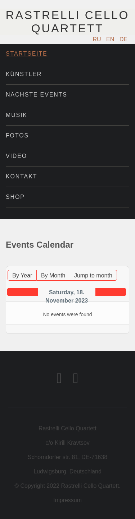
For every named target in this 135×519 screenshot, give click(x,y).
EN (111, 39)
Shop (15, 197)
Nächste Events (36, 95)
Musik (16, 115)
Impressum (67, 500)
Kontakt (21, 176)
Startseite (27, 54)
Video (16, 156)
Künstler (24, 74)
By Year (22, 275)
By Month (53, 275)
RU (98, 39)
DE (123, 39)
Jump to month (93, 275)
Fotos (17, 135)
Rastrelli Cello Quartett (67, 22)
